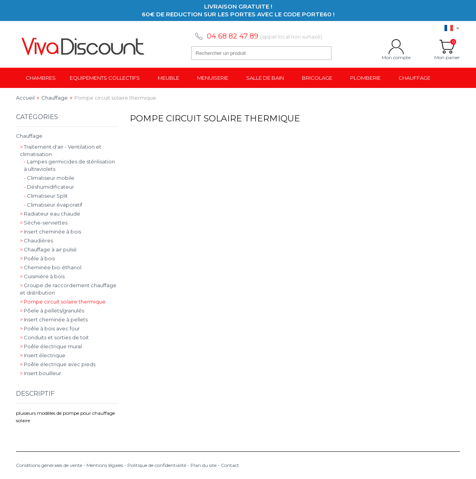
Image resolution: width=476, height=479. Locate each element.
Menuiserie (212, 78)
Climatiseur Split (46, 196)
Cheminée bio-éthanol (50, 267)
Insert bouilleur (40, 373)
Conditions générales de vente (49, 465)
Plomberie (365, 78)
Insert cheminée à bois (50, 231)
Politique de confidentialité (156, 465)
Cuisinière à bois (42, 276)
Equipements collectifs (105, 78)
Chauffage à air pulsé (48, 249)
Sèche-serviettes (43, 222)
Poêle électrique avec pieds (57, 364)
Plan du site (203, 465)
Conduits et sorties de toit (54, 337)
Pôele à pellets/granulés (52, 310)
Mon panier (447, 46)
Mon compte (396, 46)
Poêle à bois (37, 258)
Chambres (41, 78)
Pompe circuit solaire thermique (63, 301)
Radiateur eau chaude (50, 214)
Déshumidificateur (49, 187)
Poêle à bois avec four (50, 328)
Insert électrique (42, 355)
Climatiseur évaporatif (53, 205)
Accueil (25, 98)
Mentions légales (104, 465)
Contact (230, 465)
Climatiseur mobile (49, 178)
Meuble (168, 78)
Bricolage (317, 78)
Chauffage (414, 78)
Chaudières (36, 240)
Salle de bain (265, 78)
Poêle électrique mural (51, 346)
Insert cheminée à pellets (54, 319)
